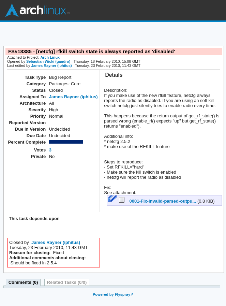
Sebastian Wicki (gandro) (48, 61)
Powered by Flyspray (111, 294)
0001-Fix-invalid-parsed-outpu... (158, 201)
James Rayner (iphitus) (51, 65)
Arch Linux (37, 10)
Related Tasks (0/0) (67, 282)
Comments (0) (23, 282)
